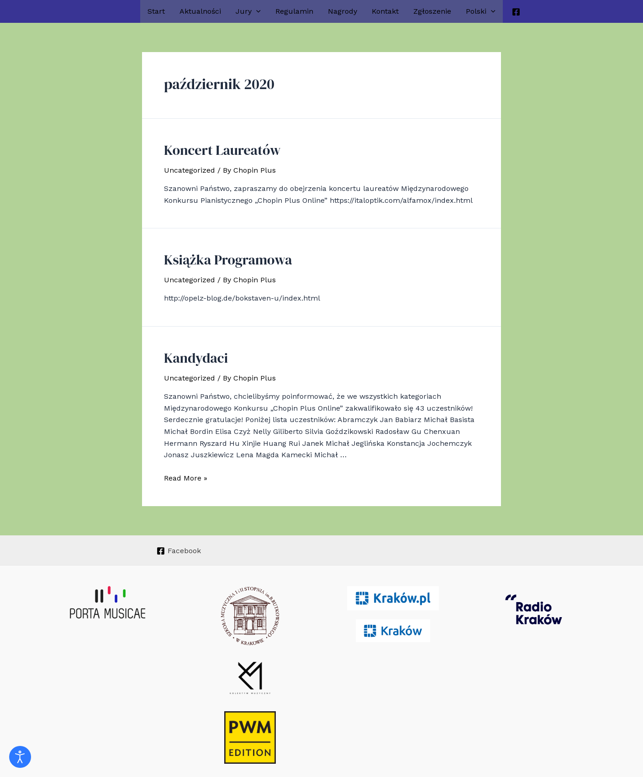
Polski (480, 11)
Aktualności (200, 11)
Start (156, 11)
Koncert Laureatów (214, 148)
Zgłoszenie (432, 11)
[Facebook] (516, 12)
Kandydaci (191, 352)
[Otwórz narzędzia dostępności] (20, 757)
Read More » (185, 471)
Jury (248, 11)
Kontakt (385, 11)
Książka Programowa (219, 256)
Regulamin (294, 11)
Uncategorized (189, 168)
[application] (256, 11)
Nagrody (342, 11)
